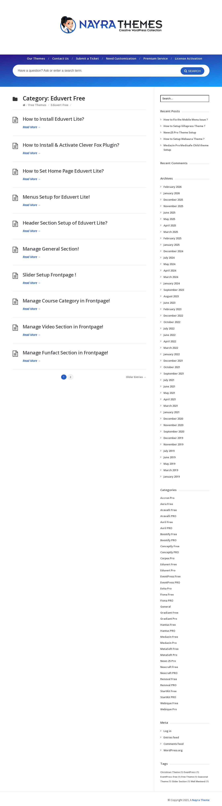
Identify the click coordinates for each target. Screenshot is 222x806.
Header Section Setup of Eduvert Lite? (65, 222)
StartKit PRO (168, 697)
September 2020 (174, 431)
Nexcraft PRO (168, 673)
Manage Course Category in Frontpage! (66, 300)
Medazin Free (169, 637)
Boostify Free (168, 534)
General (165, 606)
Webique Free (169, 703)
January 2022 (172, 354)
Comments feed (174, 744)
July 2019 (169, 451)
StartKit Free (168, 691)
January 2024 (172, 283)
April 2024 (170, 270)
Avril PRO (166, 528)
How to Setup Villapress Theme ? (184, 126)
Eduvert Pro (167, 570)
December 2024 (173, 251)
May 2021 (169, 393)
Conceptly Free (169, 546)
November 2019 (173, 444)
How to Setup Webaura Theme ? (184, 139)
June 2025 (169, 212)
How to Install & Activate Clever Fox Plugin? (71, 144)
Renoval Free (168, 679)
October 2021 (172, 367)
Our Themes (36, 58)
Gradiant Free (169, 612)
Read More (32, 127)
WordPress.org (173, 750)
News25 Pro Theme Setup (180, 132)
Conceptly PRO (169, 552)
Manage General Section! (51, 248)
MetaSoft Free (169, 649)
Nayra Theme (201, 800)
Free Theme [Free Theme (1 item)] (189, 776)
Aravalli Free (168, 510)
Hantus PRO (167, 631)
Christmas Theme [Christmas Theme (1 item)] (171, 772)
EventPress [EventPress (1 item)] (191, 772)
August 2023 (171, 296)
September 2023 (174, 290)
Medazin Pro (168, 643)
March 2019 (171, 470)
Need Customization (121, 58)
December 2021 (173, 360)
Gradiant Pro (168, 618)
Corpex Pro (167, 558)
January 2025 (172, 245)
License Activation (188, 58)
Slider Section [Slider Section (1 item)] (181, 781)
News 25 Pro (168, 661)
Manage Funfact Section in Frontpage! (65, 352)
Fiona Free (167, 594)
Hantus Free (168, 624)
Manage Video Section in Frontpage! (63, 326)
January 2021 (172, 412)
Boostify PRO (168, 540)
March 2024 (171, 277)
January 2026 (172, 193)
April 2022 (170, 341)
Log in (167, 731)
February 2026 (172, 187)
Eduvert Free (59, 105)
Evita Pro (166, 588)
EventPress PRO (170, 582)
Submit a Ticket (87, 58)
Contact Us (60, 58)
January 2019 (172, 476)
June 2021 (169, 386)
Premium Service (155, 58)
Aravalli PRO (168, 516)
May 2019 (169, 463)
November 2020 (173, 425)
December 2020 (173, 418)
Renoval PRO (168, 685)
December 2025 (173, 199)
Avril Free (166, 522)
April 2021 (170, 399)
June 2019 (169, 457)
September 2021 (174, 373)
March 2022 (171, 348)
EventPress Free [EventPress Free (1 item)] (170, 776)
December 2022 (173, 315)
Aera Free (166, 504)
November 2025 (173, 206)
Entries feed (171, 737)
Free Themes (37, 105)
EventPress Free (170, 576)
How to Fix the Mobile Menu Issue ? (186, 119)
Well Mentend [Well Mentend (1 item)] (200, 781)
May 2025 (169, 219)
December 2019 (173, 438)
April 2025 (170, 225)
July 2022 (169, 328)
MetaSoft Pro (168, 655)
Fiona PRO (166, 600)
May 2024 (169, 264)
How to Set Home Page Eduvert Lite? (63, 170)
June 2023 (169, 302)
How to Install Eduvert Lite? (53, 119)
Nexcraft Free (169, 667)
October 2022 (172, 322)
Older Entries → (136, 377)
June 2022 (169, 335)
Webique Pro (168, 709)
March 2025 (171, 232)
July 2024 (169, 257)
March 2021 (171, 406)
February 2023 (172, 309)
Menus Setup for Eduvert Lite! (56, 196)
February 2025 (172, 238)
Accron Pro (167, 498)
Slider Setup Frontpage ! (49, 274)
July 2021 (169, 380)
